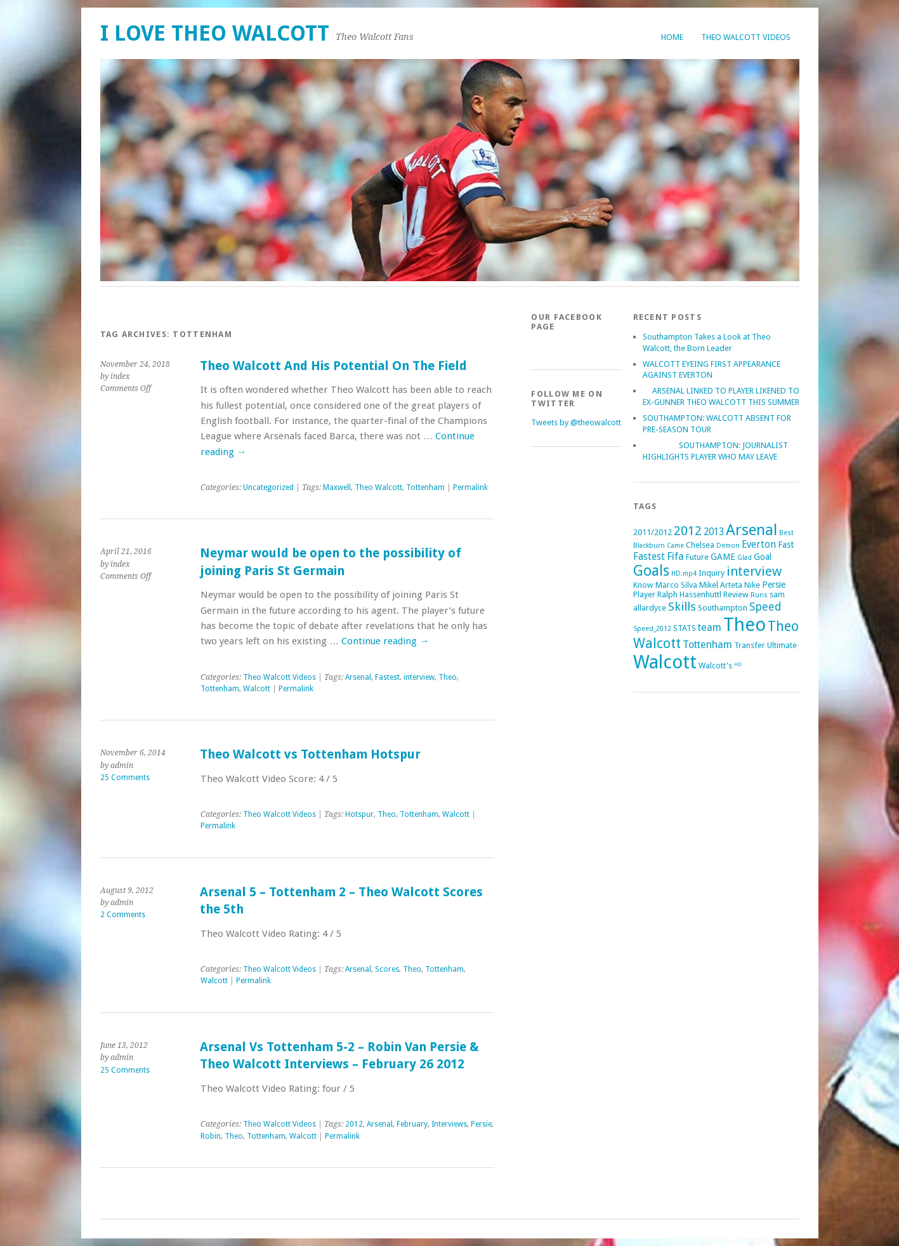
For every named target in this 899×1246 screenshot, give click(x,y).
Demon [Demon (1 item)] (728, 545)
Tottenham (425, 487)
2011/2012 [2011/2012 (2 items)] (652, 532)
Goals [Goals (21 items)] (651, 571)
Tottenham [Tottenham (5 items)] (707, 645)
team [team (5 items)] (709, 627)
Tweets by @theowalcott (576, 422)
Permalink (470, 487)
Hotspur (359, 814)
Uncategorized (268, 487)
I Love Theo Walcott (214, 33)
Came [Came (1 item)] (675, 545)
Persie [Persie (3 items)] (773, 585)
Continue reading (385, 641)
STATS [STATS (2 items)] (684, 628)
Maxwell (337, 487)
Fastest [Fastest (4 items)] (649, 556)
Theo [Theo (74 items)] (744, 624)
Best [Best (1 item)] (786, 533)
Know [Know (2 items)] (643, 585)
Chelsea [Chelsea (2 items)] (700, 545)
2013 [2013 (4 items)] (714, 532)
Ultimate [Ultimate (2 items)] (782, 645)
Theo (447, 677)
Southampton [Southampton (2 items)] (722, 608)
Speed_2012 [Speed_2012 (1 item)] (652, 629)
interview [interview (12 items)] (754, 571)
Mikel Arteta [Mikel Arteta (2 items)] (720, 585)
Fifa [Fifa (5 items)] (675, 556)
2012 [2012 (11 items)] (688, 530)
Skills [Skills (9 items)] (682, 606)
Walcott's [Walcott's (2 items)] (715, 665)
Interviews (449, 1124)
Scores (387, 969)
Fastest (387, 677)
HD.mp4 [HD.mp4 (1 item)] (684, 573)
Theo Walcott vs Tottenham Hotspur (310, 754)
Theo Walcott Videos (746, 37)
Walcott (256, 688)
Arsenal (358, 677)
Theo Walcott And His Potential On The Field (333, 366)
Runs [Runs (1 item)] (759, 595)
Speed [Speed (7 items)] (765, 606)
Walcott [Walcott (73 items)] (665, 662)
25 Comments (125, 777)
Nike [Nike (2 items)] (752, 585)
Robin (210, 1136)
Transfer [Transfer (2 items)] (749, 645)
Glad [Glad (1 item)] (744, 557)
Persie (481, 1124)
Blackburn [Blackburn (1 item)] (649, 545)
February (412, 1124)
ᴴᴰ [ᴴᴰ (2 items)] (738, 665)
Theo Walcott (378, 487)
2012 (354, 1124)
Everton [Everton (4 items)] (759, 544)
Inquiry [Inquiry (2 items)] (712, 573)
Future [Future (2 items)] (697, 557)
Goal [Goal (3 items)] (762, 557)
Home (672, 37)
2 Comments (122, 914)
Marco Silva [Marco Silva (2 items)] (676, 585)
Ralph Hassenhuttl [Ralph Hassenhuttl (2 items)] (689, 594)
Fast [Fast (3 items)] (786, 545)
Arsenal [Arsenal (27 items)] (751, 529)
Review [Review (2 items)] (736, 594)
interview (419, 677)
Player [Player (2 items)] (644, 594)
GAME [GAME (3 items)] (723, 557)
